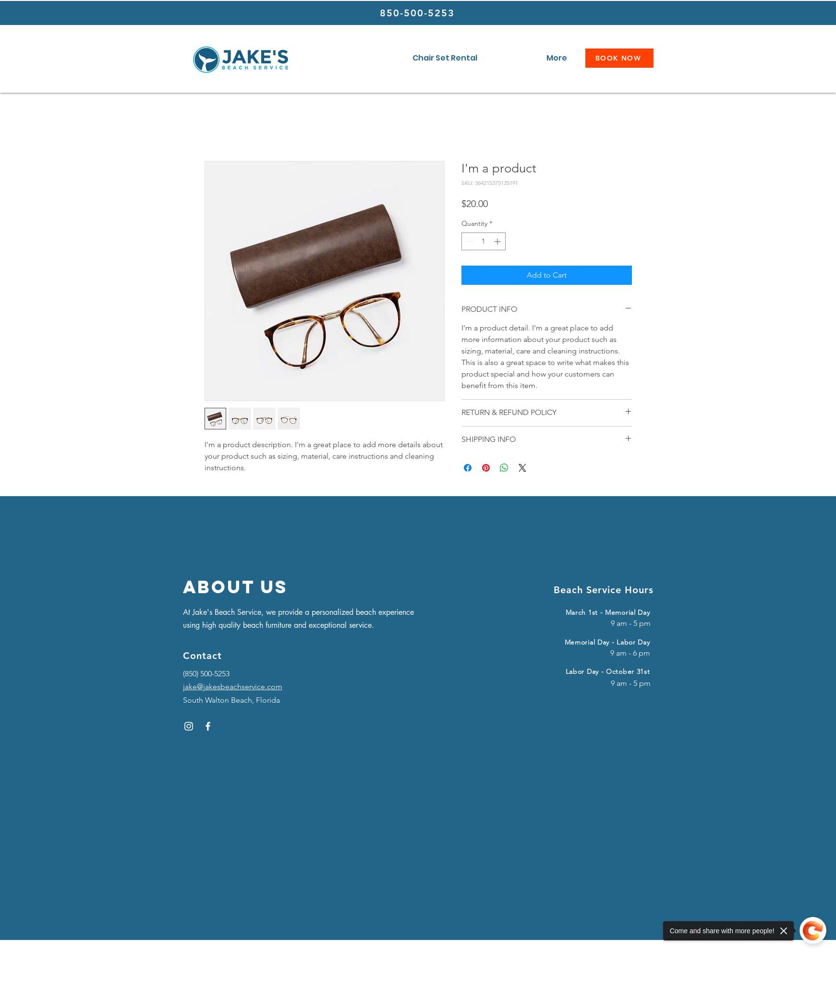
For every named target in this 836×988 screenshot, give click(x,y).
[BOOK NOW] (619, 58)
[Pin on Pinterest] (486, 468)
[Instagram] (188, 726)
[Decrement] (469, 241)
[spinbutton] (483, 241)
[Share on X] (522, 468)
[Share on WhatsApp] (504, 468)
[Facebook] (208, 726)
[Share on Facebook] (467, 468)
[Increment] (498, 241)
